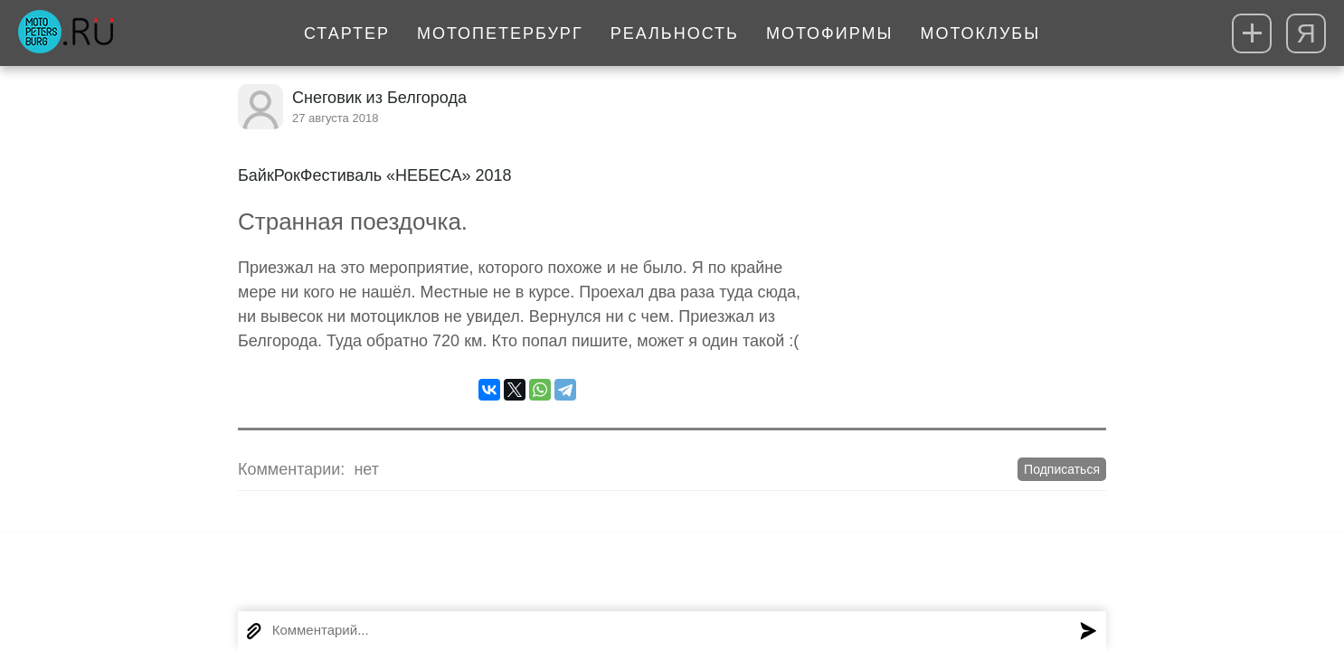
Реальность (674, 33)
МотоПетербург (500, 33)
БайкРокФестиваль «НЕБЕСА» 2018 (375, 175)
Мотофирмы (830, 33)
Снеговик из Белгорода (379, 98)
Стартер (347, 33)
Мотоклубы (980, 33)
